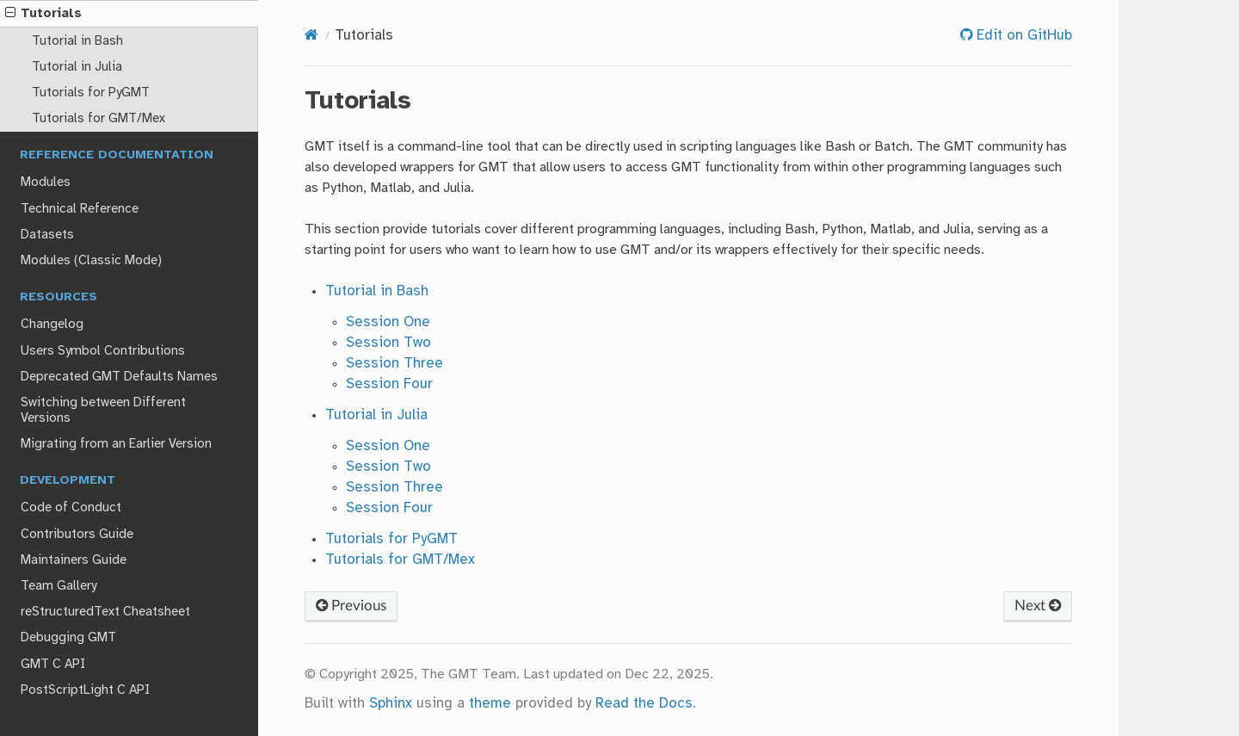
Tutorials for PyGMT (91, 93)
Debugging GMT (68, 638)
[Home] (311, 36)
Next (1037, 605)
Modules (46, 182)
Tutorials (43, 14)
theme (490, 703)
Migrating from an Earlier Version (116, 444)
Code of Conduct (71, 508)
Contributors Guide (77, 534)
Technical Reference (80, 209)
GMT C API (53, 664)
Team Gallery (58, 586)
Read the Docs (644, 703)
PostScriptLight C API (85, 690)
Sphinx (390, 703)
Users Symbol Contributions (103, 351)
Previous (351, 605)
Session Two (388, 343)
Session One (388, 322)
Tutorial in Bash (77, 41)
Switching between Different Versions (103, 410)
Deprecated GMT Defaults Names (119, 377)
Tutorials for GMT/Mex (98, 119)
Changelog (52, 324)
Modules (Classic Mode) (91, 261)
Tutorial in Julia (77, 67)
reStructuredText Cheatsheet (105, 612)
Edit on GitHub (1022, 35)
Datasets (47, 235)
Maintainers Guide (73, 560)
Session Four (389, 384)
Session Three (394, 363)
